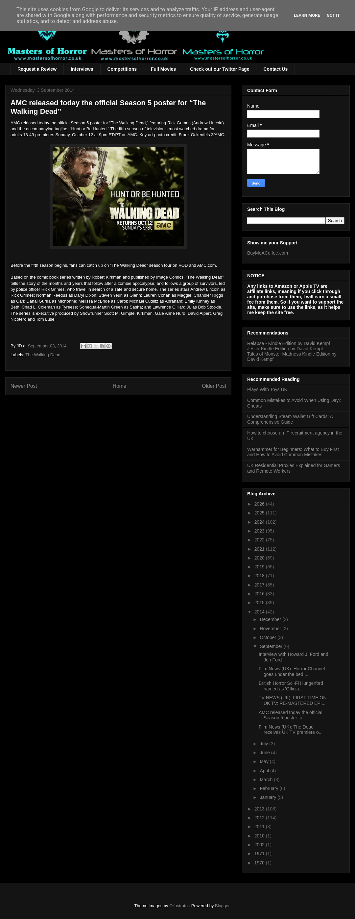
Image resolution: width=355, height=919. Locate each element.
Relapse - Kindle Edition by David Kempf (288, 343)
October (268, 637)
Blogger (222, 905)
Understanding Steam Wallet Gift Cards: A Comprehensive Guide (290, 419)
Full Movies (163, 69)
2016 (260, 593)
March (267, 779)
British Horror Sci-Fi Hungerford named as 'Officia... (291, 686)
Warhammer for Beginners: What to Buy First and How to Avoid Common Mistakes (293, 452)
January (268, 797)
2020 (260, 557)
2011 (260, 826)
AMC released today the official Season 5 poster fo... (290, 715)
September (271, 646)
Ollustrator (179, 905)
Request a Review (37, 69)
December (271, 619)
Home (120, 386)
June (265, 752)
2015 (260, 602)
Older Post (214, 386)
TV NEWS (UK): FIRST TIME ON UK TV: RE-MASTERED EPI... (292, 700)
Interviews (82, 69)
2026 (260, 504)
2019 (260, 566)
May (265, 761)
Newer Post (24, 386)
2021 (260, 549)
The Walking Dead (42, 354)
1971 (260, 853)
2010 (260, 835)
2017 (260, 584)
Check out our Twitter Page (219, 69)
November (271, 628)
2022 (260, 539)
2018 (260, 575)
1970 (260, 862)
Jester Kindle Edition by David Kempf (285, 348)
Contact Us (275, 69)
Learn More (307, 15)
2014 (260, 611)
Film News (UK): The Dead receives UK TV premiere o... (290, 729)
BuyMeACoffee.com (267, 253)
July (264, 743)
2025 (260, 512)
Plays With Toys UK (267, 389)
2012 (260, 817)
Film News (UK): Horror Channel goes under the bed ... (292, 671)
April (265, 770)
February (269, 788)
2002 (260, 844)
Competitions (122, 69)
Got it (333, 15)
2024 (260, 522)
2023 (260, 531)
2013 (260, 808)
